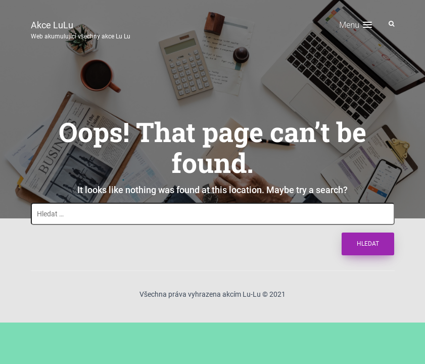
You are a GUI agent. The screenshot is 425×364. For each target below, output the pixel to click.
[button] (355, 25)
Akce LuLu (80, 29)
